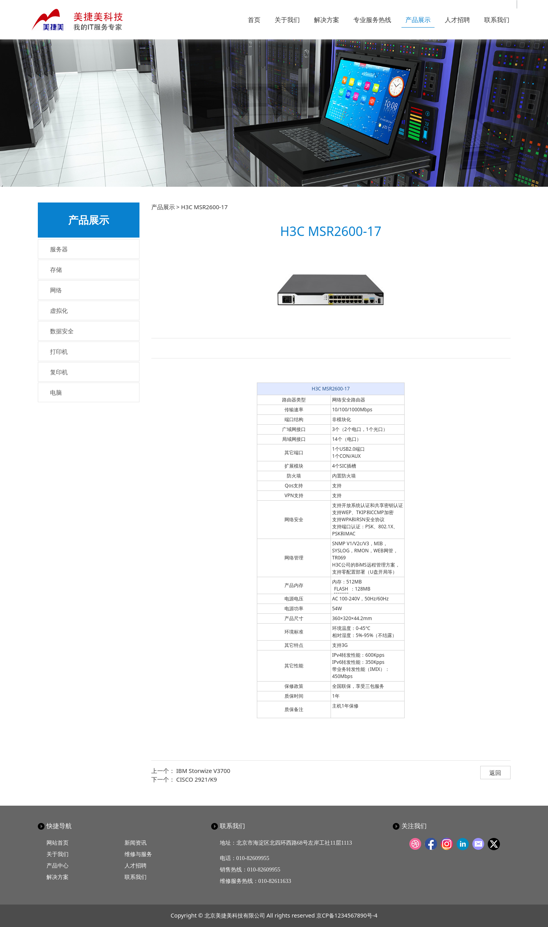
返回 (495, 773)
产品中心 (57, 865)
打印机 (59, 351)
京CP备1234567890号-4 (346, 915)
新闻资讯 (135, 842)
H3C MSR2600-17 (330, 388)
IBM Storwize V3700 (203, 771)
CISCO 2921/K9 (196, 779)
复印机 (59, 372)
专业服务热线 (372, 19)
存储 (56, 269)
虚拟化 (59, 310)
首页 (254, 19)
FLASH (341, 588)
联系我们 (496, 19)
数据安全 (62, 331)
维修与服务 (138, 854)
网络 (56, 290)
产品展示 (418, 19)
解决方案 (326, 19)
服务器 (59, 249)
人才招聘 (457, 19)
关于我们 (287, 19)
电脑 (56, 392)
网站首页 (57, 842)
